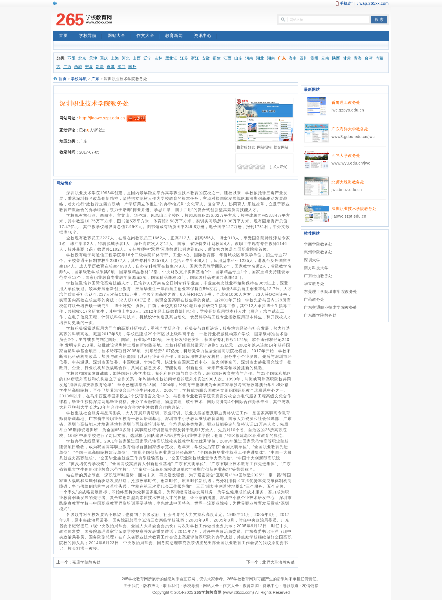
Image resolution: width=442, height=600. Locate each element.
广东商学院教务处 (320, 315)
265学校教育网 (208, 592)
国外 (132, 67)
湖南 (271, 58)
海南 (293, 58)
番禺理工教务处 (346, 102)
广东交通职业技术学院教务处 (330, 307)
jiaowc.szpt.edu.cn (349, 216)
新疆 (100, 67)
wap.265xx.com (374, 3)
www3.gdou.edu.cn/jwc (353, 136)
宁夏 (89, 67)
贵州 (314, 58)
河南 (249, 58)
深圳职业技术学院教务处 (94, 103)
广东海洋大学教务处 (350, 129)
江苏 (184, 58)
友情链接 (310, 585)
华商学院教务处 (318, 244)
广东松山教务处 (318, 275)
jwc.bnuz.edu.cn (347, 189)
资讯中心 (205, 36)
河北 (126, 58)
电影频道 (290, 585)
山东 (238, 58)
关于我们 (131, 585)
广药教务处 (314, 299)
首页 (66, 36)
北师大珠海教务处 (278, 562)
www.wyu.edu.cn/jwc (351, 163)
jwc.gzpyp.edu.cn (348, 110)
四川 (303, 58)
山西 (136, 58)
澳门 (122, 67)
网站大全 (119, 36)
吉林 (158, 58)
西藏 (78, 67)
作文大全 (148, 36)
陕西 (336, 58)
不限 (71, 58)
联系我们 (171, 585)
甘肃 (347, 58)
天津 (93, 58)
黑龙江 (171, 58)
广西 (67, 67)
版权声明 (151, 585)
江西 (228, 58)
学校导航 (90, 36)
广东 (282, 58)
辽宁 (147, 58)
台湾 (368, 58)
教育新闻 (176, 36)
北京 (82, 58)
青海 (358, 58)
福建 (217, 58)
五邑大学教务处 (346, 155)
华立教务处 (314, 283)
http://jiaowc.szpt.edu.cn (102, 118)
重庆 (104, 58)
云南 (325, 58)
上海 (115, 58)
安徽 (206, 58)
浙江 (195, 58)
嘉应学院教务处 (86, 562)
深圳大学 (312, 260)
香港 (111, 67)
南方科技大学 (316, 268)
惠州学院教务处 (318, 252)
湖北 (260, 58)
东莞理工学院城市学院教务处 (330, 291)
